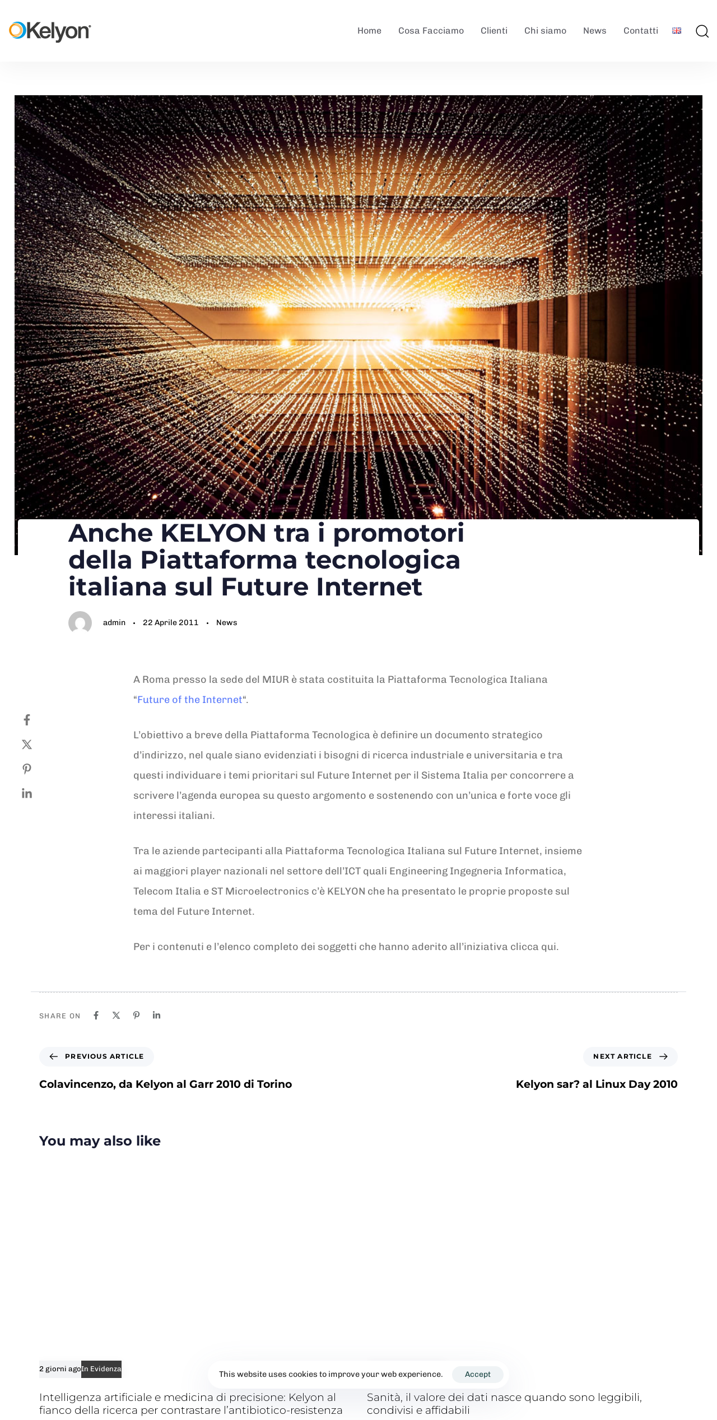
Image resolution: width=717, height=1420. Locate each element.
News (595, 30)
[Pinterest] (38, 769)
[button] (702, 31)
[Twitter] (38, 744)
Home (369, 30)
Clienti (494, 30)
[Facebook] (38, 719)
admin (114, 622)
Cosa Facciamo (431, 30)
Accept (478, 1374)
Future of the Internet (190, 699)
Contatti (640, 30)
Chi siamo (545, 30)
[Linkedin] (38, 793)
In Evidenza (101, 1369)
